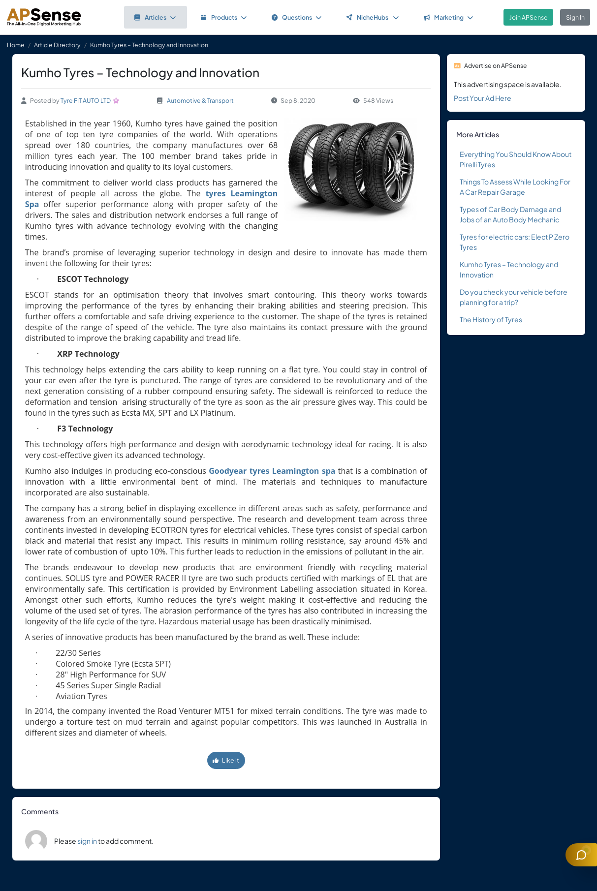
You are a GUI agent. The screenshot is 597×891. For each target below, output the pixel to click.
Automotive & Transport (200, 100)
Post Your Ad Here (482, 97)
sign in (87, 840)
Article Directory (57, 45)
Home (16, 45)
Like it (226, 760)
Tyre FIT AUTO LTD (86, 100)
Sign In (575, 17)
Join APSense (528, 17)
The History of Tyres (491, 319)
